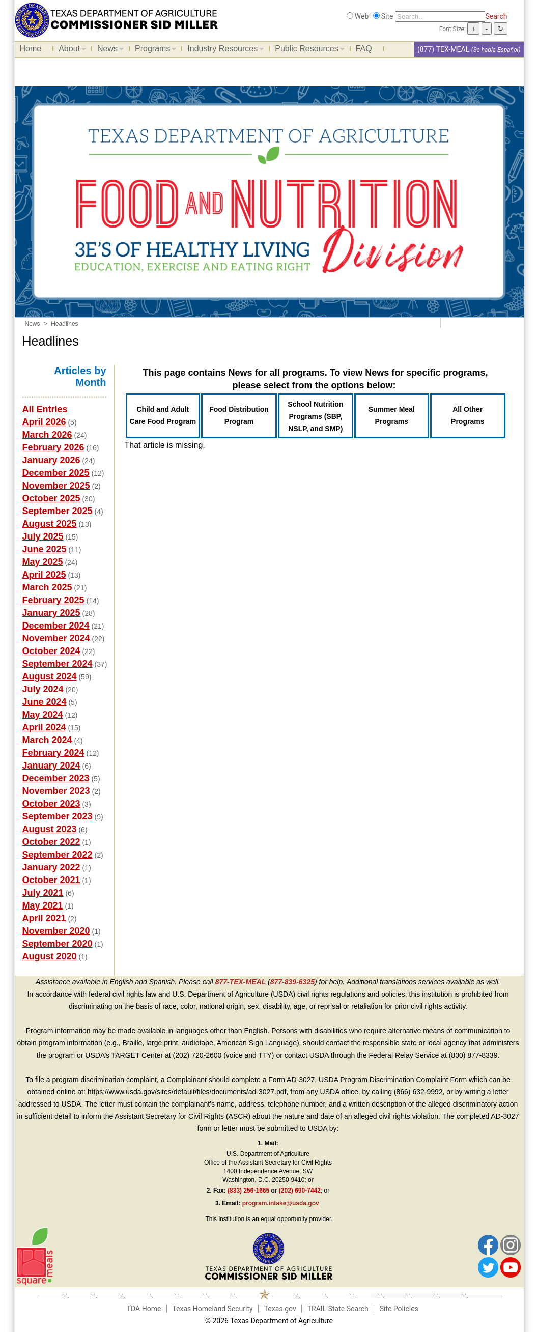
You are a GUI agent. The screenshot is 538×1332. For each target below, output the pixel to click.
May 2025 (42, 562)
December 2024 (56, 625)
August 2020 (49, 956)
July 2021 (43, 893)
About (69, 50)
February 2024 (53, 753)
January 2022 (51, 867)
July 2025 (43, 536)
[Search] (440, 16)
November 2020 (56, 931)
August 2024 (49, 676)
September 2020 (57, 944)
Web (362, 16)
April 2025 (44, 575)
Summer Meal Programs (392, 415)
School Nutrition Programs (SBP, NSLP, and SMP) (315, 416)
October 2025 (51, 498)
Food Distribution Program (239, 415)
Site (387, 16)
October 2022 (51, 842)
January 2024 (51, 765)
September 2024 (57, 664)
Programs (153, 50)
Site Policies (399, 1309)
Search (496, 16)
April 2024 (44, 727)
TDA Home (144, 1309)
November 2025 (56, 485)
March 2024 (47, 740)
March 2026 (47, 435)
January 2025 (51, 613)
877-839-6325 (292, 982)
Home (31, 48)
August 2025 (49, 524)
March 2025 (47, 587)
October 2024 (51, 651)
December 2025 (56, 473)
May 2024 (42, 715)
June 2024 (44, 702)
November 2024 (56, 638)
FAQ (364, 48)
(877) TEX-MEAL (443, 49)
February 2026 (53, 447)
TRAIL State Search (338, 1309)
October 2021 (51, 880)
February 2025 (53, 600)
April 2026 (44, 422)
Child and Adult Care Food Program (162, 415)
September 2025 (57, 511)
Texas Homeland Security (212, 1309)
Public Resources (307, 50)
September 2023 (57, 816)
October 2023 (51, 804)
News (108, 50)
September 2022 (57, 854)
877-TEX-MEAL (240, 982)
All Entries (45, 409)
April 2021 (44, 918)
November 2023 (56, 791)
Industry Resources (223, 50)
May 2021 (42, 905)
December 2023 (56, 778)
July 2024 (43, 689)
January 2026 (51, 460)
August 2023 (49, 829)
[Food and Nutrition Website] (116, 19)
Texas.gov (280, 1309)
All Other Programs (467, 415)
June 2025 (44, 549)
